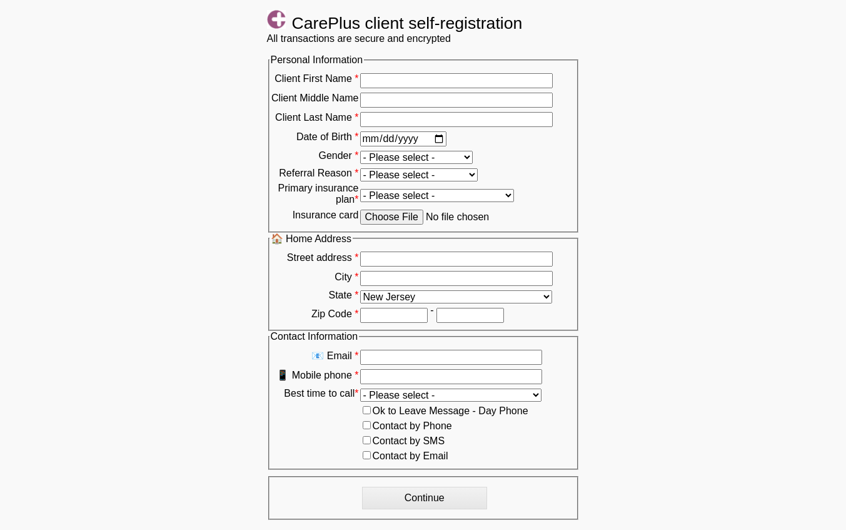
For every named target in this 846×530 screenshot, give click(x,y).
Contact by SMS (404, 441)
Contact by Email (405, 456)
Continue (425, 497)
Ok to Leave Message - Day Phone (445, 410)
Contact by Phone (407, 425)
